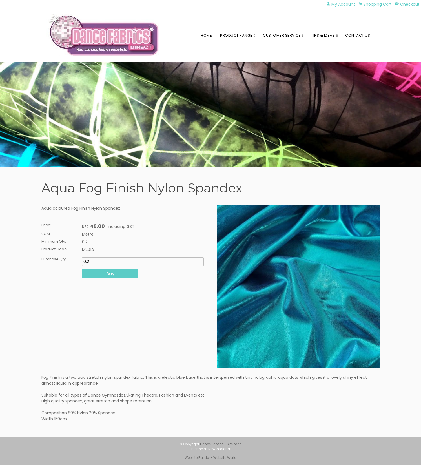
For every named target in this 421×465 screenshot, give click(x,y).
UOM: (46, 233)
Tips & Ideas (323, 35)
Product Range (236, 35)
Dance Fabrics (211, 444)
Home (206, 35)
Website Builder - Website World (210, 457)
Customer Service (282, 35)
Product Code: (54, 249)
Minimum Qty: (53, 241)
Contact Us (357, 35)
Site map (234, 444)
